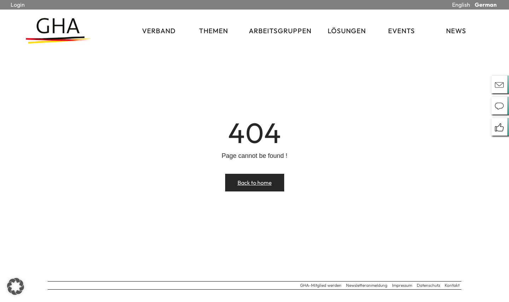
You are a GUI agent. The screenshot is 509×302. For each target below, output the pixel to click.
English (461, 4)
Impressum (402, 285)
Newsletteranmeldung (366, 285)
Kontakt (452, 285)
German (486, 4)
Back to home (255, 182)
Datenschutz (428, 285)
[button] (15, 286)
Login (18, 4)
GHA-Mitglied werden (320, 285)
